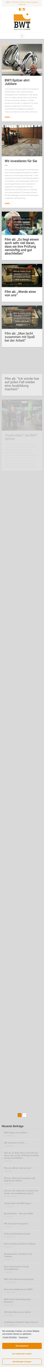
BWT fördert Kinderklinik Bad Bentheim (17, 1300)
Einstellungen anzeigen (22, 1362)
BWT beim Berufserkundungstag (19, 1279)
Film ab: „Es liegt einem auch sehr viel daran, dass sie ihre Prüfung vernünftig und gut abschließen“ (22, 246)
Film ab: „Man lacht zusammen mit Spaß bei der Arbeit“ (20, 336)
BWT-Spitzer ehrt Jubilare (17, 82)
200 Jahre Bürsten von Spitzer (17, 1312)
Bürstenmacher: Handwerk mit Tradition (18, 1255)
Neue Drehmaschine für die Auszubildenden (16, 1267)
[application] (22, 362)
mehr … (8, 117)
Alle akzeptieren (22, 1346)
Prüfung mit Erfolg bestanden (17, 1233)
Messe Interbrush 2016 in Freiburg (19, 1244)
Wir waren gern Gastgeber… (16, 1223)
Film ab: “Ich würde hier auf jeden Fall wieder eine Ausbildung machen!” (22, 384)
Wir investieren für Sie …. (21, 162)
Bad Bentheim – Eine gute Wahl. (18, 1213)
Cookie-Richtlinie (10, 1337)
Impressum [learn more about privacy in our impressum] (23, 1337)
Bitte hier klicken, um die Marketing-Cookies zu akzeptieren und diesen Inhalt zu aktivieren (22, 223)
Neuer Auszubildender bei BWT (18, 1289)
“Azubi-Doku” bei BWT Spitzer (17, 1203)
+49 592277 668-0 (18, 2)
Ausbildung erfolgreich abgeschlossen (21, 1322)
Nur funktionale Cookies (22, 1354)
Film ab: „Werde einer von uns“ (20, 293)
